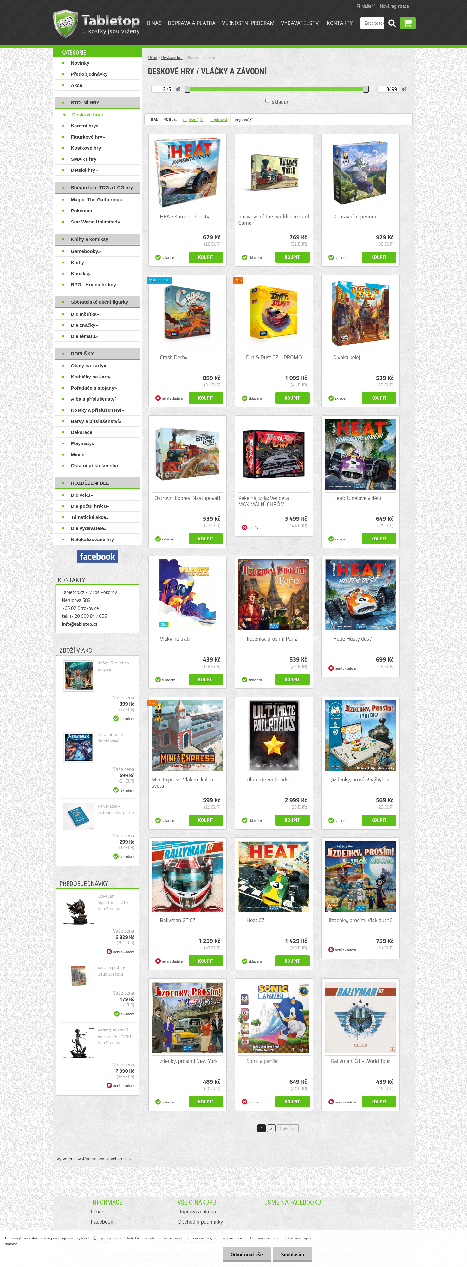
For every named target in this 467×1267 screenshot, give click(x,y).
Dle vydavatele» (89, 528)
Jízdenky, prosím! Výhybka (360, 779)
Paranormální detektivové (110, 737)
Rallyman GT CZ (178, 920)
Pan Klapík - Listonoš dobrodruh (116, 809)
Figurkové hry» (88, 136)
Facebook (102, 1222)
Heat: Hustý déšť (352, 639)
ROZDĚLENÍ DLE (90, 483)
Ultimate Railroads (268, 779)
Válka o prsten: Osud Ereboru (111, 971)
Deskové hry (172, 57)
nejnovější (244, 119)
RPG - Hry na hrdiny (93, 284)
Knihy (77, 262)
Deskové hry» (87, 114)
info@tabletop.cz (80, 624)
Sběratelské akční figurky (99, 302)
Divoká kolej (346, 357)
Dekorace (82, 432)
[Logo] (96, 23)
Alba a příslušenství (93, 399)
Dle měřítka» (85, 314)
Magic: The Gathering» (96, 199)
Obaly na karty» (89, 365)
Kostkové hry (86, 148)
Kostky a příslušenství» (97, 410)
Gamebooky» (86, 251)
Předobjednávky (89, 74)
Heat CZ (256, 920)
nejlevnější (193, 119)
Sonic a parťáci (263, 1061)
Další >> (288, 1128)
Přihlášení (365, 6)
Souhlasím (292, 1254)
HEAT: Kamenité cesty (185, 216)
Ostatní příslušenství (94, 465)
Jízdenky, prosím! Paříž (272, 639)
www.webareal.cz (115, 1158)
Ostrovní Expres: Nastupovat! (187, 498)
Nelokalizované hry (92, 539)
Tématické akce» (90, 517)
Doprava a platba (192, 23)
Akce (76, 85)
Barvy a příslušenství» (96, 421)
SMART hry (84, 159)
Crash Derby (174, 357)
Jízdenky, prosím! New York (187, 1061)
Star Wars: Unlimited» (95, 221)
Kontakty (340, 23)
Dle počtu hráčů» (90, 506)
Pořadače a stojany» (94, 388)
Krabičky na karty (91, 376)
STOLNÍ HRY (85, 102)
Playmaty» (82, 443)
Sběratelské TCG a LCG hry (102, 187)
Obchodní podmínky (200, 1222)
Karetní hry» (85, 125)
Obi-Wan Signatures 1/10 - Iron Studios (114, 902)
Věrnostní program (248, 23)
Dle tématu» (84, 336)
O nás (154, 23)
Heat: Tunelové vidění (357, 498)
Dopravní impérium (354, 216)
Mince (78, 454)
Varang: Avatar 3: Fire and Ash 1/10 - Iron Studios (116, 1036)
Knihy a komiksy (89, 239)
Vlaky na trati (175, 639)
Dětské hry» (84, 170)
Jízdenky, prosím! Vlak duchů (360, 920)
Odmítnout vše (246, 1254)
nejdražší (218, 119)
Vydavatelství (301, 23)
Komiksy (81, 273)
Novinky (80, 63)
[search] (392, 24)
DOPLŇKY (82, 353)
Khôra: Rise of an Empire (113, 666)
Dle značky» (84, 325)
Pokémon (82, 210)
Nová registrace (394, 6)
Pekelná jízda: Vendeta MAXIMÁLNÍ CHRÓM (263, 501)
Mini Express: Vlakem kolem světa (183, 782)
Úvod (152, 57)
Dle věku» (82, 495)
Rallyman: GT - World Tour (360, 1061)
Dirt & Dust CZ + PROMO (274, 357)
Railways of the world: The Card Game (273, 219)
